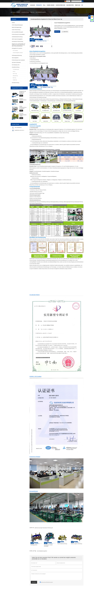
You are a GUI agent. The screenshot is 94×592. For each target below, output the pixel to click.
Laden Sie (65, 31)
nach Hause (13, 12)
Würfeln (13, 22)
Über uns (77, 5)
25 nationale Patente (35, 295)
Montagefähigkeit (34, 492)
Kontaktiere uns (60, 5)
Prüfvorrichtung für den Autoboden (18, 60)
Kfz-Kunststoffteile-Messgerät (17, 32)
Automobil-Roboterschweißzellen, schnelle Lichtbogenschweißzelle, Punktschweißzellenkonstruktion (22, 115)
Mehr (21, 95)
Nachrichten (70, 5)
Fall (44, 5)
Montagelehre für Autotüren (17, 48)
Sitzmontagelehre (15, 57)
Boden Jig (32, 12)
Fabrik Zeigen (50, 5)
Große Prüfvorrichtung (16, 29)
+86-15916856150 (26, 1)
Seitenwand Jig (15, 75)
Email (57, 31)
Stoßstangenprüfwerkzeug (17, 55)
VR (82, 5)
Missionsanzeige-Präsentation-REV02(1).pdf (44, 528)
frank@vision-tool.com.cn (16, 1)
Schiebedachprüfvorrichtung (17, 36)
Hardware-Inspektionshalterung (22, 99)
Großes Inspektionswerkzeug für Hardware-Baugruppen (22, 107)
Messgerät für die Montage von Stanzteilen (22, 92)
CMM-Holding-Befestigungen (17, 25)
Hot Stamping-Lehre (15, 64)
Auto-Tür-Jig (15, 73)
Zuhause (32, 5)
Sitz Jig (14, 71)
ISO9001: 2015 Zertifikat (35, 377)
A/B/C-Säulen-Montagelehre (17, 39)
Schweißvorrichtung (25, 12)
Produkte (39, 5)
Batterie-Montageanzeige (16, 27)
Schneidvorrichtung (15, 82)
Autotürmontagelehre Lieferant (18, 52)
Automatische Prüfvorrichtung (17, 41)
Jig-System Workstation (16, 62)
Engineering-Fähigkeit (35, 457)
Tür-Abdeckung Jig (16, 69)
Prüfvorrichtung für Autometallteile (18, 34)
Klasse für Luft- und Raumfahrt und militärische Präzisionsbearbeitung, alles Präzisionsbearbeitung (18, 45)
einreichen (34, 583)
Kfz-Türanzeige (15, 50)
